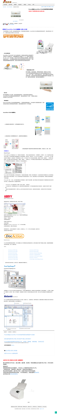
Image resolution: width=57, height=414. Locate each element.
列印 (43, 6)
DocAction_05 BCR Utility (13, 256)
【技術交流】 (41, 341)
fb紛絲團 (20, 406)
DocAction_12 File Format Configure (36, 256)
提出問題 (47, 6)
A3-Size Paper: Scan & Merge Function (36, 259)
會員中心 (30, 406)
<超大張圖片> (15, 21)
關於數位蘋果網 (14, 406)
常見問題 (44, 406)
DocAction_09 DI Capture (34, 251)
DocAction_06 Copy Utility (13, 257)
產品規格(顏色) (14, 374)
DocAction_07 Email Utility (13, 259)
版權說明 (39, 406)
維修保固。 (37, 372)
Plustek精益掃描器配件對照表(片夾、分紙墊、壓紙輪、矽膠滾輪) (20, 341)
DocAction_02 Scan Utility (13, 251)
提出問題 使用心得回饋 (11, 350)
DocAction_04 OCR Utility (13, 254)
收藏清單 (25, 406)
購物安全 (35, 406)
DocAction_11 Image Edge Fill (35, 254)
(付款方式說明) (11, 24)
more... (13, 345)
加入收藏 (51, 6)
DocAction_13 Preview (33, 257)
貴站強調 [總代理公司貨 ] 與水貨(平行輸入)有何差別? (17, 338)
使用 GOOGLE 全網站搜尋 (11, 353)
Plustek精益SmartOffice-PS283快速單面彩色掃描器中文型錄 (19, 334)
